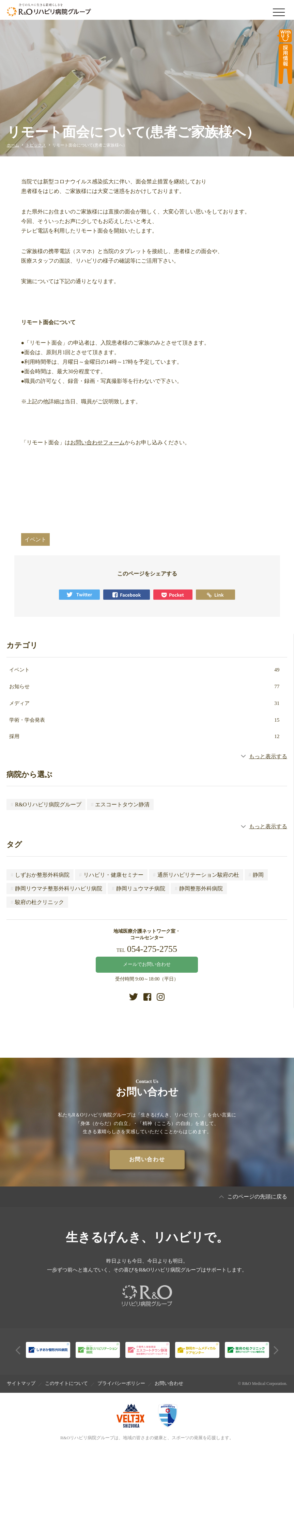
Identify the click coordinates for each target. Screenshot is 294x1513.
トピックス (36, 145)
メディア (144, 703)
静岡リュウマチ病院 (138, 888)
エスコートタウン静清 (120, 804)
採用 (144, 736)
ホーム (13, 145)
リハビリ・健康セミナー (111, 875)
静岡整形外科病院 (199, 888)
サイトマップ (21, 1383)
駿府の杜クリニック (37, 902)
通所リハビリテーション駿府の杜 (196, 875)
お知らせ (144, 686)
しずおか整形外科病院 (40, 875)
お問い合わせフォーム (97, 442)
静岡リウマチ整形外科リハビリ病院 (56, 888)
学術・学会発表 (144, 720)
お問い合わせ (169, 1383)
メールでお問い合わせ (147, 964)
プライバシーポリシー (121, 1383)
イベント (144, 669)
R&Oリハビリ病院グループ (46, 804)
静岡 (256, 875)
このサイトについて (66, 1383)
